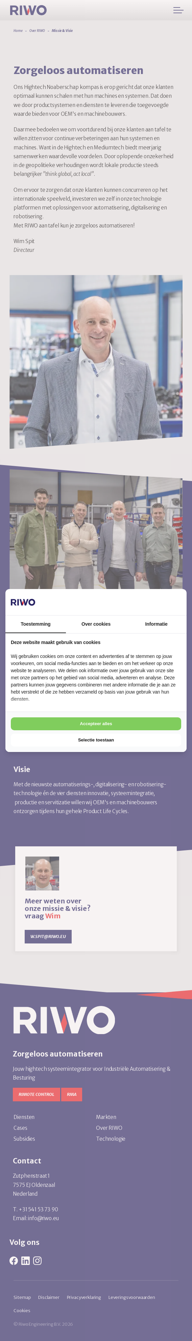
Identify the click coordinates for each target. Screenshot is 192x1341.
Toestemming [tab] (35, 624)
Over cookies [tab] (96, 624)
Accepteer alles (96, 723)
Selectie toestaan (96, 739)
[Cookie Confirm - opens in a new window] (155, 601)
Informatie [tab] (156, 624)
